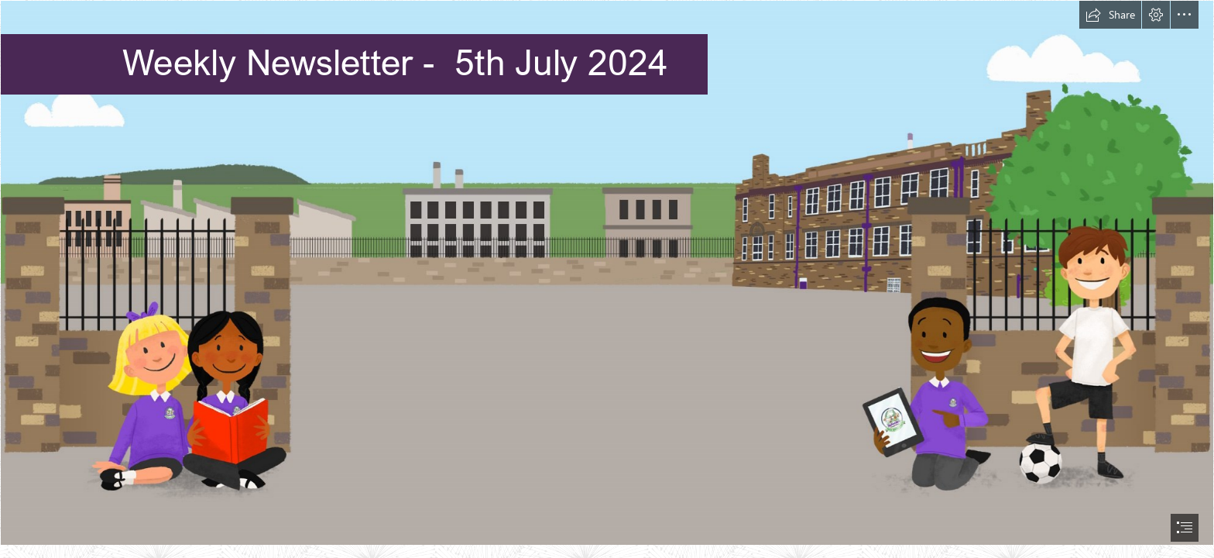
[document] (607, 279)
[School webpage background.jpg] (607, 273)
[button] (1110, 15)
